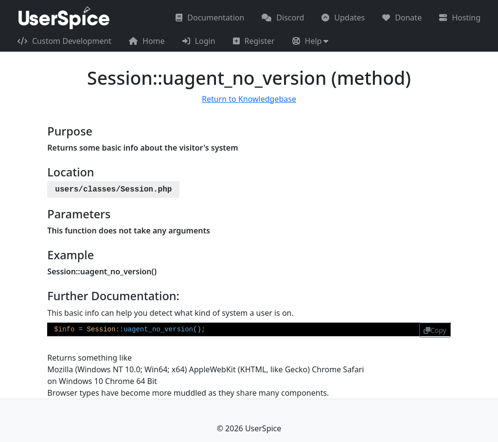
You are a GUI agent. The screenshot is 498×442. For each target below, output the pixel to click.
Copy (435, 330)
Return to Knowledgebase (249, 99)
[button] (311, 41)
